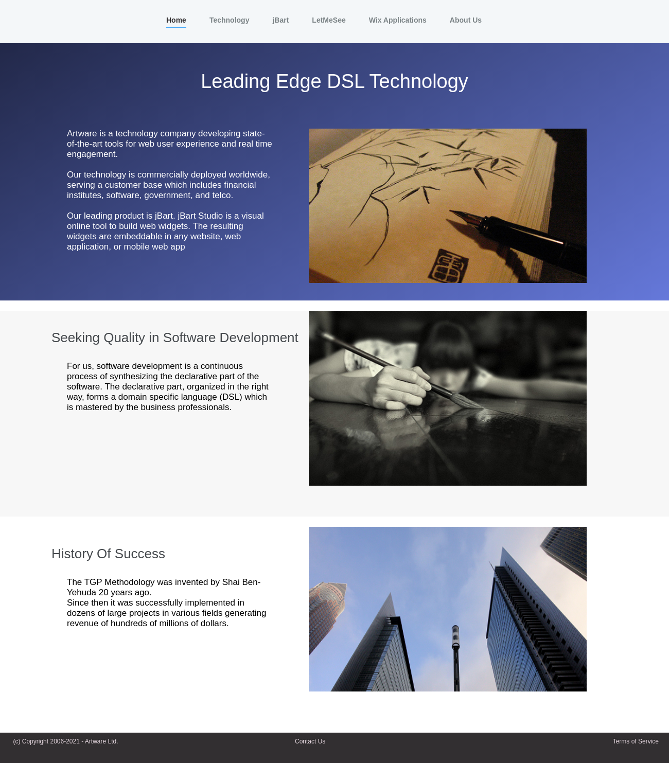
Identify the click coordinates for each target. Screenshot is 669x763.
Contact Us (310, 741)
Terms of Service (636, 741)
